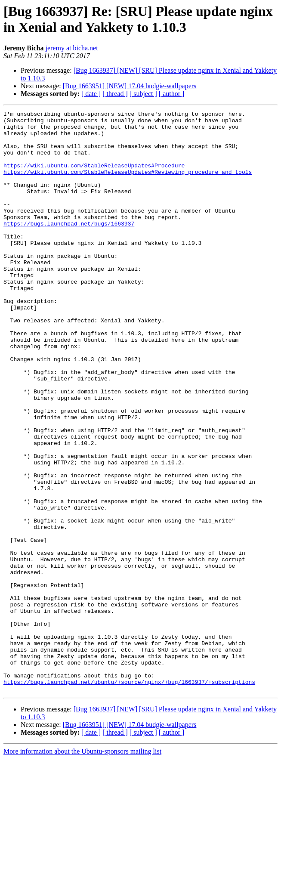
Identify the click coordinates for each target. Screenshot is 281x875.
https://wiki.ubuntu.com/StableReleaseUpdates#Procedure (94, 177)
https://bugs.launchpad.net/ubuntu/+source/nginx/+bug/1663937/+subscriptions (129, 797)
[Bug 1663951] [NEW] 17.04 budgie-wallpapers (130, 86)
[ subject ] (143, 93)
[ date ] (91, 93)
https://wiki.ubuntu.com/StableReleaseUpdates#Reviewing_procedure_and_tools (127, 185)
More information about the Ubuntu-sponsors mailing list (82, 867)
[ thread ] (115, 93)
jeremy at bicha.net (71, 48)
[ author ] (172, 93)
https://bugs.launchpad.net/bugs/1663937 (68, 246)
